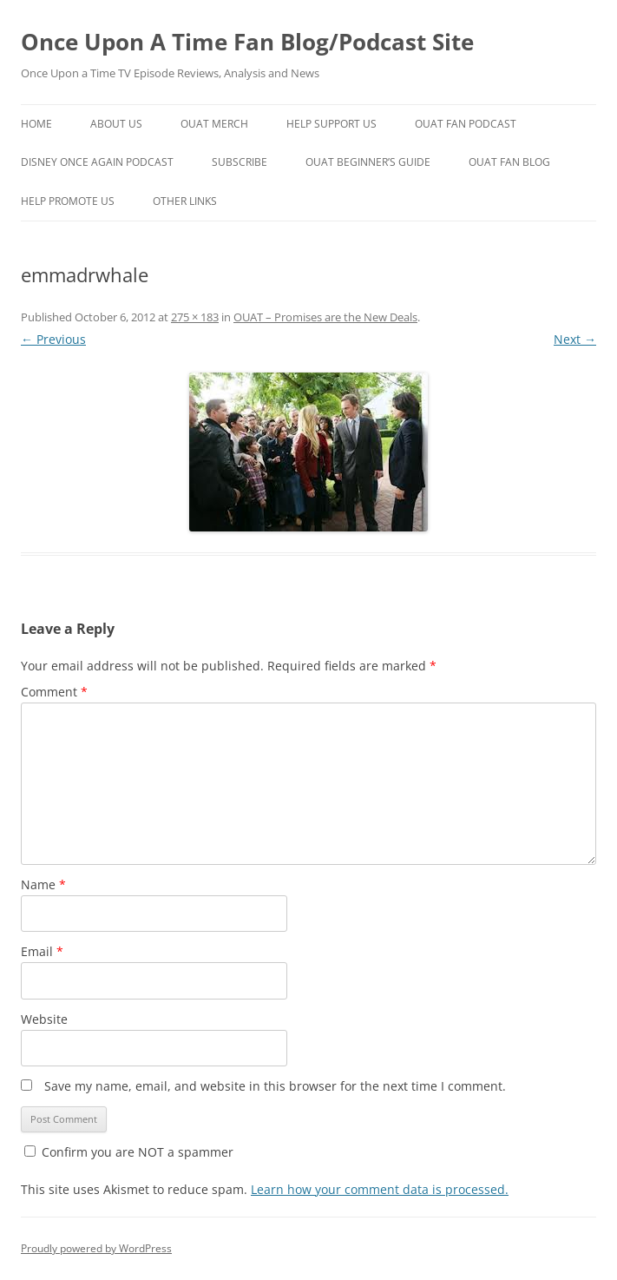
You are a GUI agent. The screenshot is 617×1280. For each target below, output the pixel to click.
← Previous (53, 339)
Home (36, 123)
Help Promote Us (68, 201)
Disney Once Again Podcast (97, 162)
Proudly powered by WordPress (96, 1248)
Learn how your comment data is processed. (380, 1189)
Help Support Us (331, 123)
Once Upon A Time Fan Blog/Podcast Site (247, 41)
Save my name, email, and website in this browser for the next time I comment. (275, 1086)
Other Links (185, 201)
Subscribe (239, 162)
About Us (116, 123)
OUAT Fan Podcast (465, 123)
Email (42, 951)
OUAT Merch (214, 123)
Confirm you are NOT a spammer (128, 1152)
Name (43, 884)
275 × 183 (195, 317)
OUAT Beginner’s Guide (367, 162)
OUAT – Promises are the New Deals (325, 317)
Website (44, 1019)
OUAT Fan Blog (509, 162)
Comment (54, 691)
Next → (575, 339)
